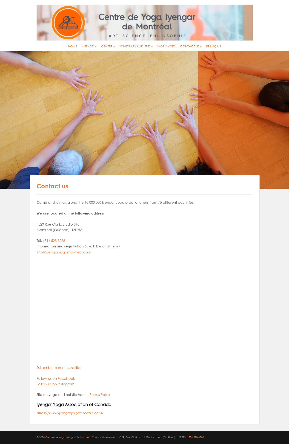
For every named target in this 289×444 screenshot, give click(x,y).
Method (89, 46)
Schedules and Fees (136, 46)
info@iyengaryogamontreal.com (64, 252)
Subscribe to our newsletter (59, 367)
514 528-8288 (55, 240)
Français (213, 46)
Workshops (166, 46)
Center (108, 46)
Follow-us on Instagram (55, 384)
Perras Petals (100, 394)
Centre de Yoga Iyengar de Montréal (68, 437)
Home (72, 46)
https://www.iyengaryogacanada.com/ (70, 413)
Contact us (191, 46)
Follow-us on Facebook (56, 378)
